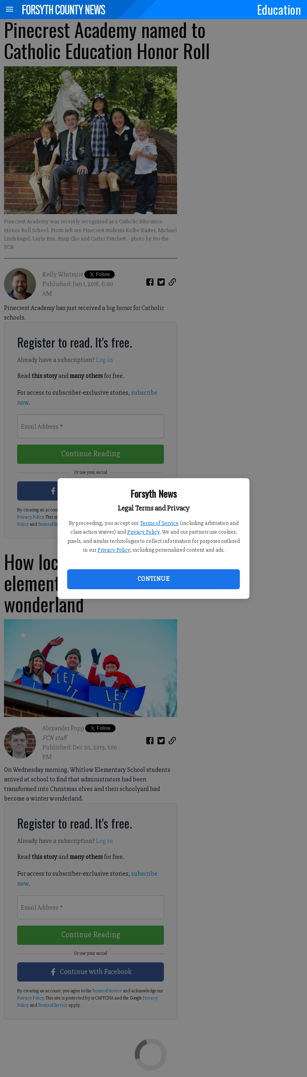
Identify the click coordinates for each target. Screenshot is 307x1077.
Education (279, 9)
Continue (153, 579)
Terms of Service (159, 523)
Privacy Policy (143, 532)
